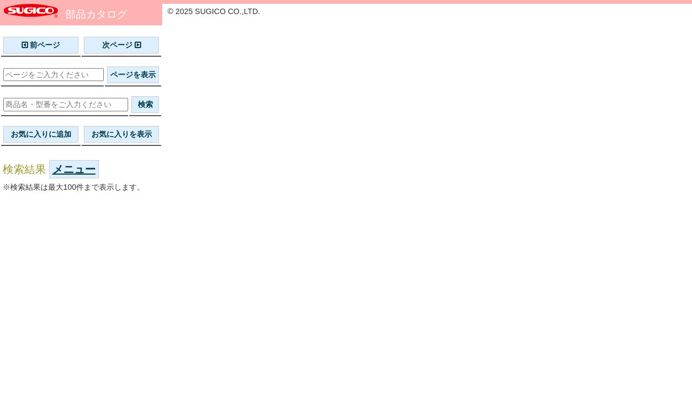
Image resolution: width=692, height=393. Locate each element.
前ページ (41, 45)
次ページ (121, 45)
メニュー (74, 169)
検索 (145, 104)
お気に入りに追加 (41, 134)
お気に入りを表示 (121, 134)
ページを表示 (133, 74)
